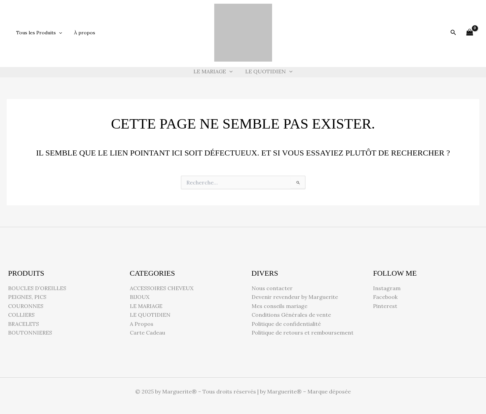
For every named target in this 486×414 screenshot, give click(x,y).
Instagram (387, 288)
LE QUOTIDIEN (268, 71)
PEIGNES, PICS (27, 297)
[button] (57, 33)
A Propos (141, 323)
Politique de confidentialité (286, 323)
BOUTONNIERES (30, 332)
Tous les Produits (38, 33)
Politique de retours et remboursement (302, 332)
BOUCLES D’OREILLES (37, 288)
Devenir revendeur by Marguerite (295, 297)
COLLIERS (21, 314)
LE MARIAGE (214, 71)
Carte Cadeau (147, 332)
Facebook (385, 297)
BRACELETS (23, 323)
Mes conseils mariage (279, 306)
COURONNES (25, 306)
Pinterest (385, 306)
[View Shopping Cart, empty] (469, 32)
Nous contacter (272, 288)
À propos (80, 33)
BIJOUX (139, 297)
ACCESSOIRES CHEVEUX (161, 288)
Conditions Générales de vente (291, 314)
